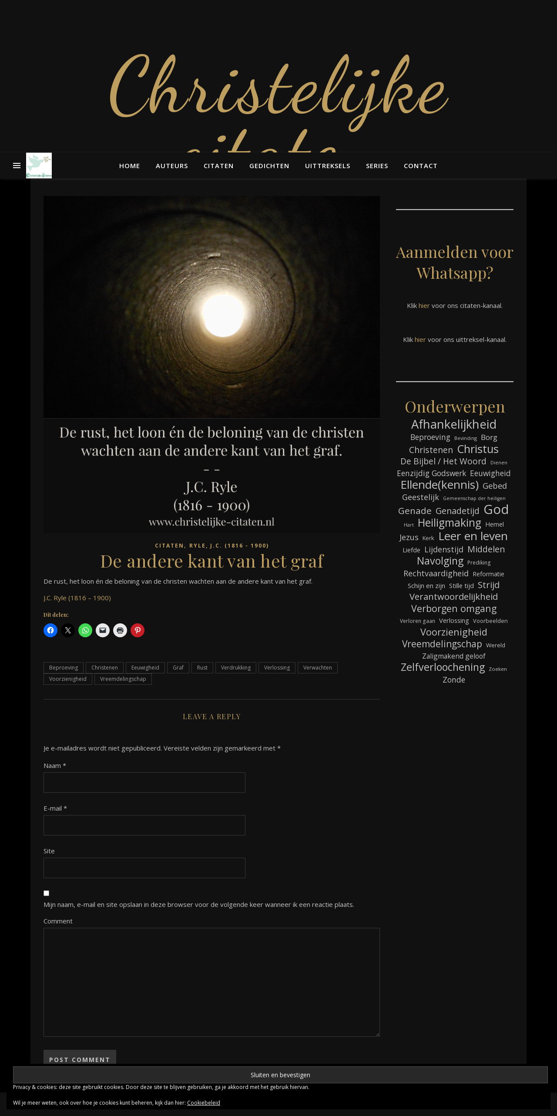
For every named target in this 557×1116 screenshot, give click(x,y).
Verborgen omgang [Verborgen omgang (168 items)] (454, 608)
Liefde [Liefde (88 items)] (411, 549)
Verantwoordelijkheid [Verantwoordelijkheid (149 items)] (453, 596)
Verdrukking (236, 667)
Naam (55, 765)
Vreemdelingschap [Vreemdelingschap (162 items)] (442, 644)
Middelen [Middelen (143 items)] (486, 549)
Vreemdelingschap (123, 679)
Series (377, 165)
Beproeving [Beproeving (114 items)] (430, 437)
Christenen (104, 667)
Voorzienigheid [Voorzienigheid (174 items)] (453, 631)
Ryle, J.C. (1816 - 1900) (229, 545)
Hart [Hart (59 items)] (409, 525)
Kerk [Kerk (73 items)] (428, 538)
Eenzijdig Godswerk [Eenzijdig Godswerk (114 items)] (431, 473)
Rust (202, 667)
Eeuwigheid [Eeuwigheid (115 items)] (490, 473)
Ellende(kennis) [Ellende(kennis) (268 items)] (439, 484)
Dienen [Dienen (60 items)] (498, 462)
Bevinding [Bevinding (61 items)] (465, 438)
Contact (421, 165)
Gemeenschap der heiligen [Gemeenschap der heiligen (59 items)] (474, 498)
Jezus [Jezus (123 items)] (409, 537)
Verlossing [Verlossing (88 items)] (454, 620)
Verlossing (277, 667)
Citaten (219, 165)
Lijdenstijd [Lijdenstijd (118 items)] (443, 549)
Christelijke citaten (278, 117)
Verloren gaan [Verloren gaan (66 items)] (417, 620)
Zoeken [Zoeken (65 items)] (498, 669)
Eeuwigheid (145, 667)
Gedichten (269, 165)
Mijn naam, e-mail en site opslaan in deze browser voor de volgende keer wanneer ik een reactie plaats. (199, 904)
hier (424, 305)
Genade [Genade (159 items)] (415, 510)
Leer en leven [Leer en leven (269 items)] (473, 536)
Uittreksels (327, 165)
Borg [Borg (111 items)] (489, 437)
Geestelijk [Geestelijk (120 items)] (420, 497)
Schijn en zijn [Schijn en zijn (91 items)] (426, 585)
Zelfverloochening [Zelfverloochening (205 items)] (443, 667)
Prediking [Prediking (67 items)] (479, 562)
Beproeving (63, 667)
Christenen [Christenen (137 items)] (431, 449)
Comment (58, 920)
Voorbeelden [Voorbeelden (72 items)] (490, 621)
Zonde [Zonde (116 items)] (454, 679)
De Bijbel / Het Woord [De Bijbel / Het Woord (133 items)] (443, 461)
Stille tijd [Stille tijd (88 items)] (461, 585)
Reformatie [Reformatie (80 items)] (488, 574)
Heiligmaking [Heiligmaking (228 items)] (449, 522)
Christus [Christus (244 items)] (478, 448)
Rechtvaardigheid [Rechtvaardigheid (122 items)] (436, 573)
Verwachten (317, 667)
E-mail (55, 808)
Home (129, 165)
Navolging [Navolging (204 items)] (440, 560)
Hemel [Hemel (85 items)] (494, 524)
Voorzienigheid (68, 679)
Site (49, 850)
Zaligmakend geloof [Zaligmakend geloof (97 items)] (454, 656)
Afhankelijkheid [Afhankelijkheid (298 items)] (454, 424)
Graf (178, 667)
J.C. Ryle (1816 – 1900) (77, 597)
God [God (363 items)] (496, 509)
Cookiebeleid (203, 1102)
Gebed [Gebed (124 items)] (495, 485)
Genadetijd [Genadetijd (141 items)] (458, 510)
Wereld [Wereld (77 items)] (495, 645)
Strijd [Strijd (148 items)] (489, 584)
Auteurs (172, 165)
